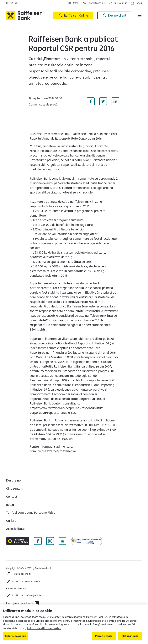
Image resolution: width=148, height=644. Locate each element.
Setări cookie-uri (15, 635)
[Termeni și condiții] (18, 574)
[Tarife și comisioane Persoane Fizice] (30, 512)
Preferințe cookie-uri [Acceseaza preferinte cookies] (16, 588)
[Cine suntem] (14, 488)
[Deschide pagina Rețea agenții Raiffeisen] (136, 3)
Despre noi (13, 3)
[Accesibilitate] (15, 528)
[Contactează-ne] (94, 3)
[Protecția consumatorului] (22, 603)
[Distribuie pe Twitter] (103, 101)
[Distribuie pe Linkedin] (115, 101)
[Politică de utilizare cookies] (23, 581)
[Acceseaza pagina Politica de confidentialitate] (23, 595)
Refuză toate (130, 635)
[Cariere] (11, 520)
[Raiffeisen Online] (73, 15)
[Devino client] (114, 15)
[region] (74, 624)
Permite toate (104, 635)
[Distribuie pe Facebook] (91, 101)
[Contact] (11, 496)
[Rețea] (73, 3)
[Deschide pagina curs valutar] (118, 3)
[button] (139, 15)
